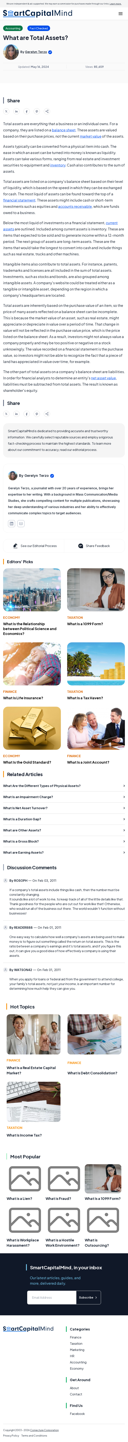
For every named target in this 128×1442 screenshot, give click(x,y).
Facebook (77, 1414)
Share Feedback (94, 546)
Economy (11, 617)
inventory (57, 165)
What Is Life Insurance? (23, 698)
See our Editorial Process (34, 546)
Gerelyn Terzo (36, 52)
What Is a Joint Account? (88, 762)
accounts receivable (75, 206)
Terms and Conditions (34, 1435)
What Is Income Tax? (24, 1135)
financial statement (19, 200)
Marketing (77, 1350)
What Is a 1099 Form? (85, 623)
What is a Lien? (19, 1198)
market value (90, 136)
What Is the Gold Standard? (27, 762)
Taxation (75, 617)
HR (72, 1356)
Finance (10, 692)
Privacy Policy (11, 1435)
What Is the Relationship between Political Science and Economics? (30, 628)
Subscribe (88, 1297)
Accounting (78, 1362)
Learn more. (116, 4)
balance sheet (64, 130)
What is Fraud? (58, 1198)
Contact (76, 1394)
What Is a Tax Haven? (85, 698)
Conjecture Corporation (44, 1430)
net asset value (103, 378)
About (74, 1388)
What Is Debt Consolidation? (92, 1073)
